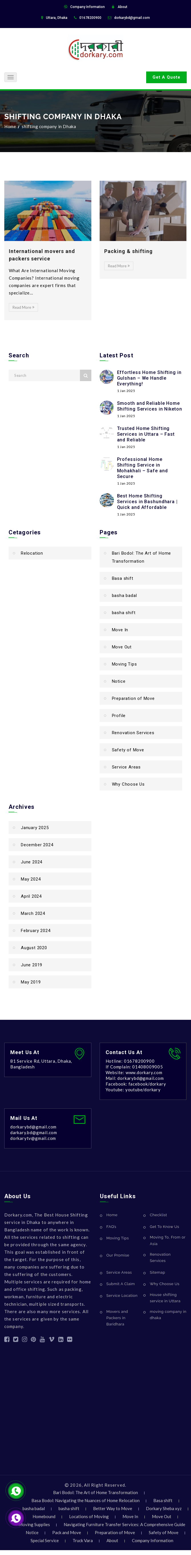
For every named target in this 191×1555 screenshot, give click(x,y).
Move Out (122, 647)
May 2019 (31, 982)
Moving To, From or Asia (168, 1240)
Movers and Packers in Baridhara (117, 1317)
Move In (120, 629)
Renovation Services (133, 732)
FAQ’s (111, 1227)
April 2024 (31, 896)
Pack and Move (66, 1532)
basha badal (124, 595)
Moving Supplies (34, 1524)
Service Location (122, 1295)
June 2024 (31, 862)
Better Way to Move (112, 1508)
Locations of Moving (89, 1516)
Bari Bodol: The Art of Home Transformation (141, 557)
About (122, 7)
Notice (119, 681)
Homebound (44, 1516)
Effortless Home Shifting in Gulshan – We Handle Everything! (149, 378)
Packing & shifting (128, 251)
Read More (23, 307)
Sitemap (157, 1272)
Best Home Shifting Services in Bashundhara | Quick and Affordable (147, 501)
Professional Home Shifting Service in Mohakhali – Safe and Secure (142, 468)
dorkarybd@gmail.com (132, 18)
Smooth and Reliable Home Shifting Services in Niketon (149, 406)
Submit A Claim (120, 1284)
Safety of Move (128, 749)
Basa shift (122, 578)
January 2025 (35, 827)
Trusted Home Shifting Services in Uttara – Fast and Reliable (146, 434)
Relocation (32, 553)
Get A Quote (166, 77)
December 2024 (37, 844)
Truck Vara (83, 1540)
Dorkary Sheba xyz (164, 1508)
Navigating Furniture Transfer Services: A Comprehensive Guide (124, 1524)
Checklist (158, 1215)
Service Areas (126, 767)
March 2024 (33, 913)
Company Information (87, 7)
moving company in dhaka (168, 1314)
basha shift (124, 612)
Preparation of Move (133, 698)
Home (10, 126)
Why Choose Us (128, 784)
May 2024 (31, 879)
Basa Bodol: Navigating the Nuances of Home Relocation (85, 1500)
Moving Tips (124, 664)
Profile (119, 715)
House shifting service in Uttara (165, 1298)
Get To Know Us (164, 1227)
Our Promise (118, 1255)
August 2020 (34, 947)
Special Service (45, 1540)
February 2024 (35, 930)
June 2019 (31, 964)
